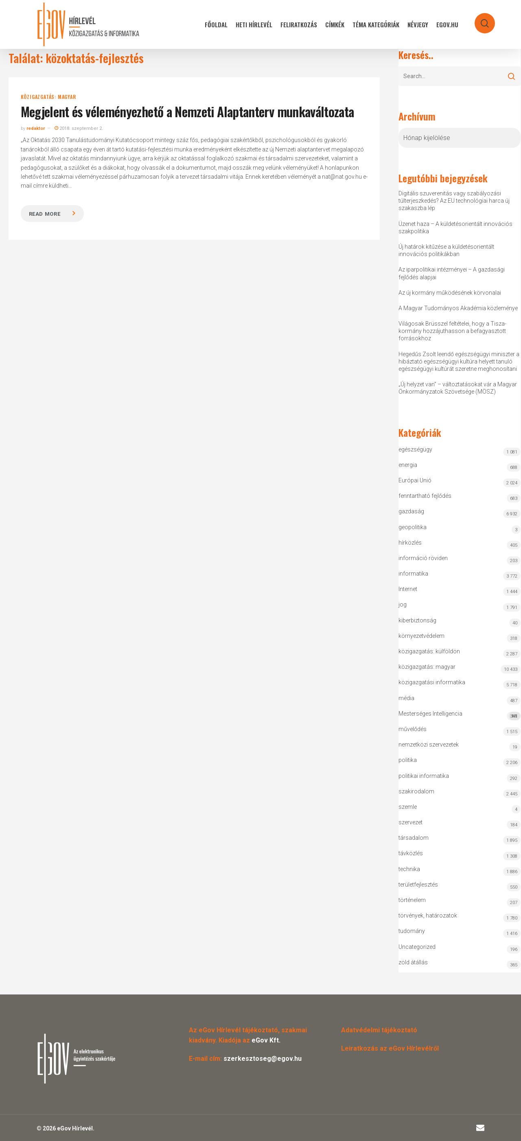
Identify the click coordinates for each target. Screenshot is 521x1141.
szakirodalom (416, 791)
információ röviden (423, 558)
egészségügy (415, 449)
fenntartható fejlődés (424, 496)
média (406, 698)
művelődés (412, 729)
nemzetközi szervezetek (428, 744)
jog (402, 604)
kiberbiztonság (417, 620)
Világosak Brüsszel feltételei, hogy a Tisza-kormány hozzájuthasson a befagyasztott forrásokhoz (452, 331)
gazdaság (411, 511)
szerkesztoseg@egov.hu (262, 1058)
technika (409, 869)
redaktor (35, 128)
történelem (412, 900)
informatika (413, 573)
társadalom (413, 837)
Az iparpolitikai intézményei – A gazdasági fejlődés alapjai (451, 273)
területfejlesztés (418, 884)
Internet (407, 589)
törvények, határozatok (427, 915)
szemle (407, 807)
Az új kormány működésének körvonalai (449, 292)
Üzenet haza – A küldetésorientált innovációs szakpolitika (455, 227)
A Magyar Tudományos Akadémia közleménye (458, 308)
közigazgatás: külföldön (429, 651)
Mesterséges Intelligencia (459, 715)
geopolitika (412, 527)
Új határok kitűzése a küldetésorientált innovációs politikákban (446, 250)
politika (407, 760)
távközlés (410, 853)
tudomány (411, 931)
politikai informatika (423, 776)
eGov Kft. (266, 1040)
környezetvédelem (421, 636)
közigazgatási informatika (431, 682)
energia (407, 465)
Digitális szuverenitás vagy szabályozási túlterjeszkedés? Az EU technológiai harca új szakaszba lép (454, 200)
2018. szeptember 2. (79, 128)
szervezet (410, 822)
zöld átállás (413, 962)
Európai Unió (414, 480)
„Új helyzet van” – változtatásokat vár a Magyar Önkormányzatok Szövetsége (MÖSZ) (457, 388)
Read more (45, 214)
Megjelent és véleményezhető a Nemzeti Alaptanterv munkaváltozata (187, 111)
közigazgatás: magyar (48, 96)
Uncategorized (417, 947)
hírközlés (410, 542)
